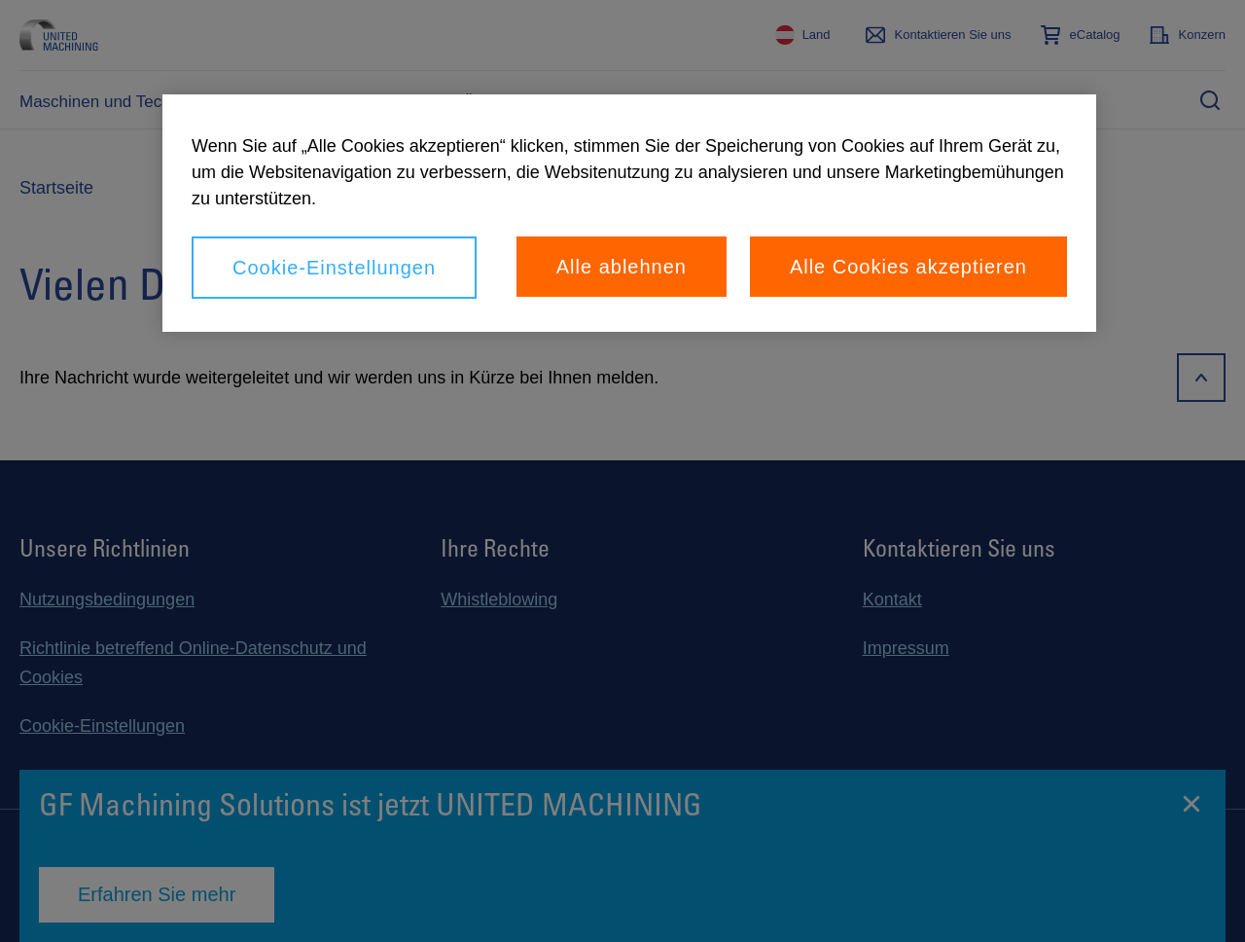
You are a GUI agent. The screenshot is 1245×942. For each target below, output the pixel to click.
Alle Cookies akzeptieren (908, 266)
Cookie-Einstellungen (334, 267)
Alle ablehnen (621, 266)
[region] (629, 213)
